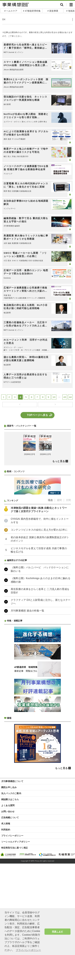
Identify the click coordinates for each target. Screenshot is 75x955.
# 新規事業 (52, 11)
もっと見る (58, 543)
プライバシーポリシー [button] (28, 950)
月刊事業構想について (12, 863)
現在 (50, 582)
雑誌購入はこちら (10, 881)
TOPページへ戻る (37, 415)
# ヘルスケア (10, 11)
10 (54, 397)
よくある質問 (7, 887)
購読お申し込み (9, 869)
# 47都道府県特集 (32, 11)
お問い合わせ (7, 893)
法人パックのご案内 (11, 875)
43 (64, 397)
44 (70, 397)
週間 (59, 582)
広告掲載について (10, 899)
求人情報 (5, 905)
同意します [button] (57, 931)
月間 (68, 582)
